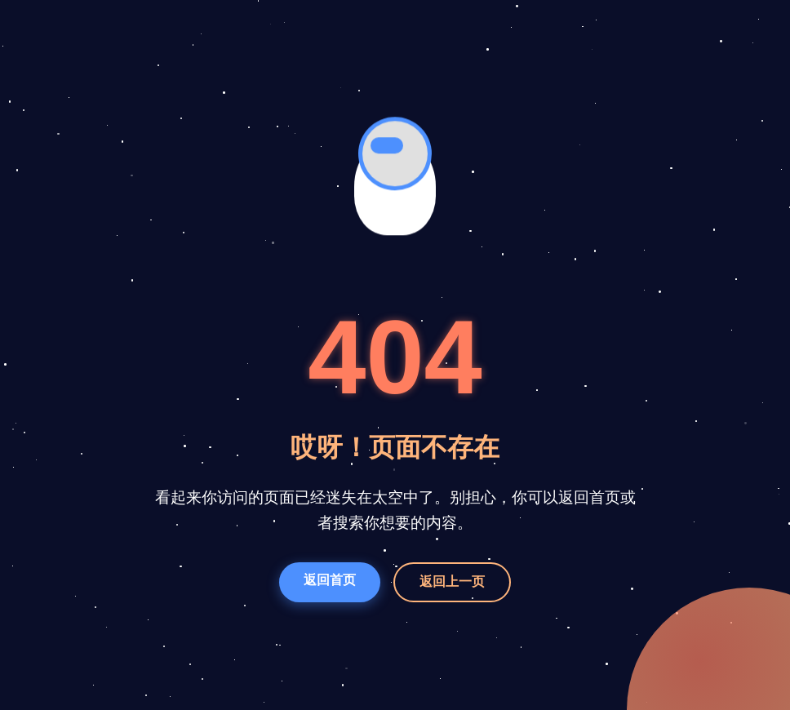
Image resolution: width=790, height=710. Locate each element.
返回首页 (330, 580)
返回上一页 (452, 581)
